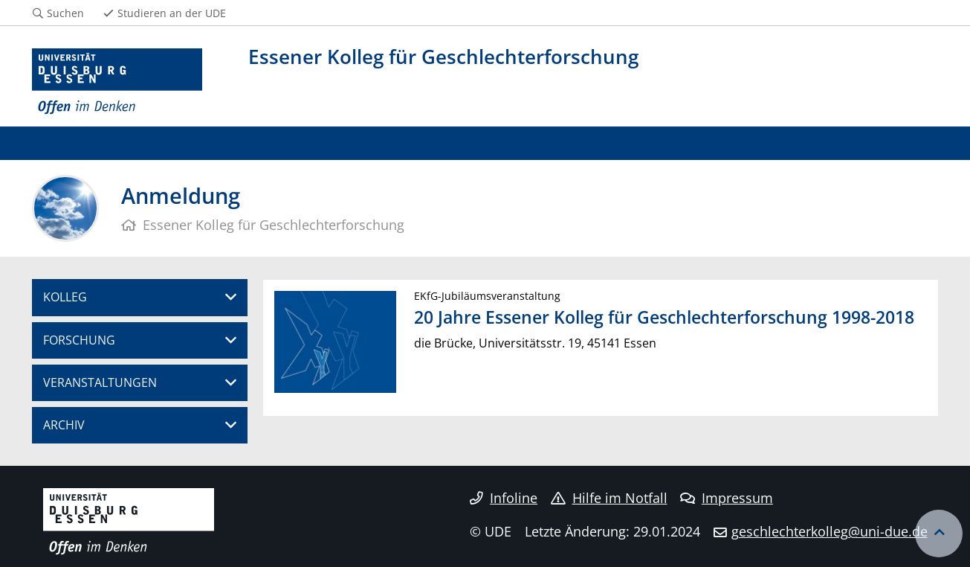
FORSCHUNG (79, 340)
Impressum (726, 498)
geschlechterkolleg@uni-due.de (829, 531)
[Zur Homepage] (117, 81)
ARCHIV (64, 425)
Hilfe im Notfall (609, 498)
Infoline (503, 498)
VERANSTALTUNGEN (100, 382)
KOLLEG (65, 297)
